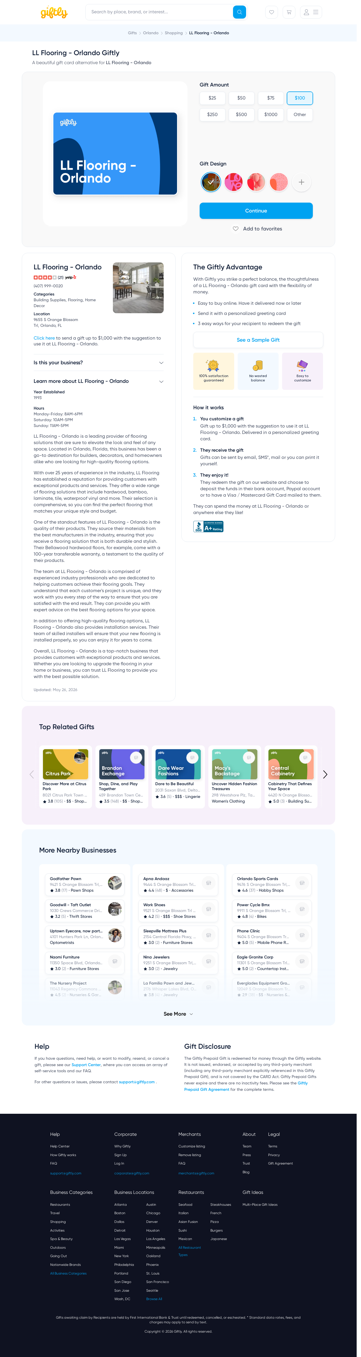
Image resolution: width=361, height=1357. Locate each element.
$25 (212, 98)
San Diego (122, 1282)
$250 (212, 115)
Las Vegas (122, 1239)
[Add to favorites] (256, 229)
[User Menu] (311, 12)
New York (121, 1256)
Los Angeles (155, 1239)
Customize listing (191, 1146)
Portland (121, 1273)
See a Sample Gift (258, 340)
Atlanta (120, 1205)
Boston (119, 1213)
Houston (153, 1230)
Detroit (120, 1230)
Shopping (58, 1222)
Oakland (153, 1256)
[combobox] (167, 12)
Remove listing (189, 1155)
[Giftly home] (53, 13)
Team (247, 1146)
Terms (272, 1146)
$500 (241, 115)
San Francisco (157, 1282)
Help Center (60, 1146)
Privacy (274, 1155)
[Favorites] (271, 12)
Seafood (185, 1205)
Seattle (152, 1290)
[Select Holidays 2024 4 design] (211, 182)
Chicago (153, 1213)
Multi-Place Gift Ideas (260, 1205)
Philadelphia (124, 1265)
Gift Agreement (280, 1163)
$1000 (270, 115)
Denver (152, 1222)
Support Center (86, 1064)
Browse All (154, 1299)
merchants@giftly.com (196, 1173)
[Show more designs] (301, 182)
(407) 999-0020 (48, 286)
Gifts (132, 32)
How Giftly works (63, 1155)
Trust (246, 1163)
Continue (256, 211)
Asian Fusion (188, 1222)
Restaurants (60, 1205)
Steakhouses (220, 1205)
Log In (119, 1163)
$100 (300, 98)
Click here (44, 338)
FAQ (53, 1163)
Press (247, 1155)
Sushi (182, 1230)
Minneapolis (155, 1248)
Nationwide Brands (65, 1265)
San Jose (121, 1290)
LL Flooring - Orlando (209, 32)
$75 (270, 98)
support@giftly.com (137, 1082)
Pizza (214, 1222)
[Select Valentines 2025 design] (233, 182)
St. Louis (152, 1273)
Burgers (216, 1230)
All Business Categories (68, 1273)
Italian (183, 1213)
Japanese (218, 1239)
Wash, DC (122, 1299)
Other (300, 115)
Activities (57, 1230)
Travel (54, 1213)
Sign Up (120, 1155)
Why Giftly (122, 1146)
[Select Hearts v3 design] (278, 182)
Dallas (119, 1222)
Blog (246, 1172)
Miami (119, 1248)
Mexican (185, 1239)
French (215, 1213)
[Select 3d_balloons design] (256, 182)
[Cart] (289, 12)
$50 (241, 98)
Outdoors (58, 1248)
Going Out (58, 1256)
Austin (151, 1205)
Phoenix (152, 1265)
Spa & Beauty (61, 1239)
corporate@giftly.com (131, 1173)
